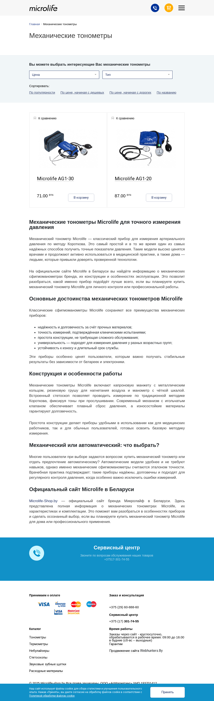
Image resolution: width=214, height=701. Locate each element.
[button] (64, 75)
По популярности (42, 92)
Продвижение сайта (124, 651)
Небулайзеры (39, 651)
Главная (34, 24)
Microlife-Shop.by (43, 501)
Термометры (38, 644)
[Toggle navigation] (181, 8)
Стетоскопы (38, 657)
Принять (167, 692)
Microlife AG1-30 (55, 178)
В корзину (81, 198)
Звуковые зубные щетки (47, 664)
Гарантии (116, 644)
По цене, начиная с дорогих (130, 92)
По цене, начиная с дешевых (82, 92)
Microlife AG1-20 (133, 178)
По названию (166, 92)
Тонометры (37, 637)
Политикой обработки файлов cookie (52, 695)
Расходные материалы (46, 671)
